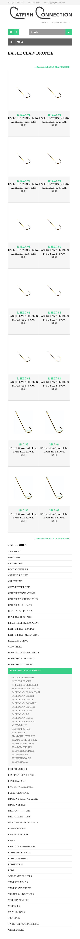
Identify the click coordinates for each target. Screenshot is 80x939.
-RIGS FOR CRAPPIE (21, 681)
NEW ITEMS (14, 557)
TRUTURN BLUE (20, 754)
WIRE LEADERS (16, 930)
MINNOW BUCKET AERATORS (23, 799)
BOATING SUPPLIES (18, 569)
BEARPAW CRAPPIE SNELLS (26, 688)
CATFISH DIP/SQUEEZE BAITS (23, 599)
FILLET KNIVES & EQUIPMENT (23, 623)
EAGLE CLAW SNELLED (23, 721)
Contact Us (36, 2)
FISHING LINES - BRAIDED (21, 629)
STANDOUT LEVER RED (23, 736)
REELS (11, 840)
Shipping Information (56, 2)
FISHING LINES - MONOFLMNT (23, 635)
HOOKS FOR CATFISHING (20, 665)
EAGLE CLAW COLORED (24, 703)
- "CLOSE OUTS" (16, 563)
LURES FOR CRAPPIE (18, 793)
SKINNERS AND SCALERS (21, 894)
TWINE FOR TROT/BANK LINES (23, 924)
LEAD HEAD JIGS (16, 781)
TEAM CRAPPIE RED (22, 747)
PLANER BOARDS (17, 829)
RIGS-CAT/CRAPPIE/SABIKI (21, 846)
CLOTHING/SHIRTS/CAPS (20, 611)
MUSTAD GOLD (19, 732)
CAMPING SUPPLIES (18, 575)
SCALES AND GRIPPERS (20, 876)
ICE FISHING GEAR (17, 769)
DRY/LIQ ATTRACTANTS (20, 617)
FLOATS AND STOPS (18, 641)
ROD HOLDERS (15, 864)
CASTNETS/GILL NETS (19, 587)
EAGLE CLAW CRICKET (23, 707)
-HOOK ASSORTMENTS (23, 677)
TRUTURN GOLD (20, 762)
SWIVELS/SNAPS (16, 912)
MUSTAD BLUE (19, 725)
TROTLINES (14, 918)
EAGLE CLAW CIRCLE (23, 699)
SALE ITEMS (14, 551)
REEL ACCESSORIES (18, 834)
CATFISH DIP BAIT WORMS (21, 593)
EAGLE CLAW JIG (20, 714)
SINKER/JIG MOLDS (18, 882)
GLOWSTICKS (15, 647)
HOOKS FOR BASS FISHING (21, 659)
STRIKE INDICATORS (18, 900)
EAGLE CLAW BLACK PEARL (26, 692)
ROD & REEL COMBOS (19, 852)
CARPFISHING (15, 581)
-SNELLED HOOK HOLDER (25, 685)
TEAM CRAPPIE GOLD (23, 743)
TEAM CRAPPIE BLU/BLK (24, 740)
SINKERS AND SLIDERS (20, 888)
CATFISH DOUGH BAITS (20, 605)
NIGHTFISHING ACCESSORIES (23, 823)
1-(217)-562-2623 (17, 2)
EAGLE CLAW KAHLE (22, 718)
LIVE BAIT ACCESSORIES (20, 787)
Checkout (45, 22)
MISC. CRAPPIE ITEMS (19, 817)
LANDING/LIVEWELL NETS (21, 775)
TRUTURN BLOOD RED (23, 751)
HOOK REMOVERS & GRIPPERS (23, 653)
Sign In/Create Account (61, 22)
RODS (11, 870)
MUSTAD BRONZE (21, 729)
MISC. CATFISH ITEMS (19, 811)
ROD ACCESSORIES (18, 858)
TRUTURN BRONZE (21, 758)
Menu (16, 42)
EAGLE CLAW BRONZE (23, 696)
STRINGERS (14, 906)
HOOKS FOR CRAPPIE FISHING (25, 670)
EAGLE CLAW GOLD (22, 710)
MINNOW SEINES (16, 805)
